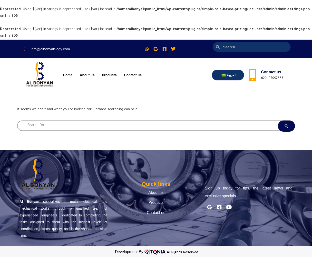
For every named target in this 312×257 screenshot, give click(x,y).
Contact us (133, 75)
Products (109, 75)
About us (87, 75)
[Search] (156, 125)
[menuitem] (229, 75)
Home (67, 75)
